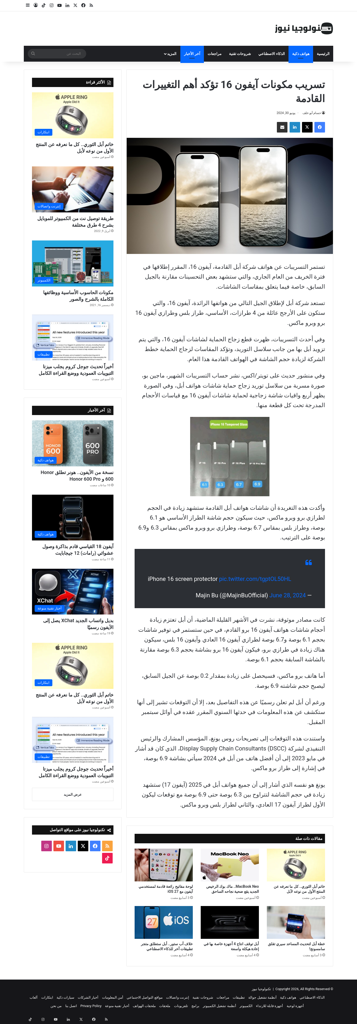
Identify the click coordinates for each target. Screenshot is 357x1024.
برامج (195, 1006)
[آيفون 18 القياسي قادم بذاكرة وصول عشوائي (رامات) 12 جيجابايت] (72, 518)
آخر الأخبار (192, 54)
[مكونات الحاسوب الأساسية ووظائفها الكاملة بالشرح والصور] (72, 263)
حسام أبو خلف (312, 113)
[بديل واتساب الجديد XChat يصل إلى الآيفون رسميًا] (72, 592)
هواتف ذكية (300, 54)
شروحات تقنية (240, 54)
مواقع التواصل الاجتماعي (144, 997)
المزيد (171, 54)
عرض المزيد (73, 795)
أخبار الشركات (88, 997)
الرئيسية (323, 54)
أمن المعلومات (112, 997)
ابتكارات (47, 997)
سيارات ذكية (65, 997)
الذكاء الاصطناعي (271, 54)
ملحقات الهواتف (144, 1006)
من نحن (56, 1006)
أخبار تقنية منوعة (117, 1006)
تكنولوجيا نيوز (261, 989)
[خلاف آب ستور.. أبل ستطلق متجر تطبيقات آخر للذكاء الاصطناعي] (164, 922)
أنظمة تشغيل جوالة (262, 997)
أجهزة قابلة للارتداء (269, 1006)
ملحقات (164, 1006)
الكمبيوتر (246, 1006)
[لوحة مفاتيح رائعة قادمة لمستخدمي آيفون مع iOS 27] (164, 865)
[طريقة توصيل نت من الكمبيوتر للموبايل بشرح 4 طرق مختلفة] (72, 189)
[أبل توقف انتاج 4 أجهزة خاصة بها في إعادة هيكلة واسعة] (230, 922)
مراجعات (215, 54)
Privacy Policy (91, 1006)
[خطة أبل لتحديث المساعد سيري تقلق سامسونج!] (296, 922)
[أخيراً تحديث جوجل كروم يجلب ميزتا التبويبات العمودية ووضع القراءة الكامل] (72, 338)
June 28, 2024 (287, 595)
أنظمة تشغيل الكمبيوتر (219, 1006)
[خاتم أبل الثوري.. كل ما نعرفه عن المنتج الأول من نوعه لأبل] (296, 865)
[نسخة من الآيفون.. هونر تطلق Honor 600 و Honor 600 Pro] (72, 443)
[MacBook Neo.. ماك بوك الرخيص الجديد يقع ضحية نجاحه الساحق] (230, 865)
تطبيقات (239, 997)
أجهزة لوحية (295, 1006)
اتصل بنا (71, 1006)
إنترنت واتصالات (177, 997)
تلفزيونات (181, 1006)
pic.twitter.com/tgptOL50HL (255, 579)
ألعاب (34, 997)
